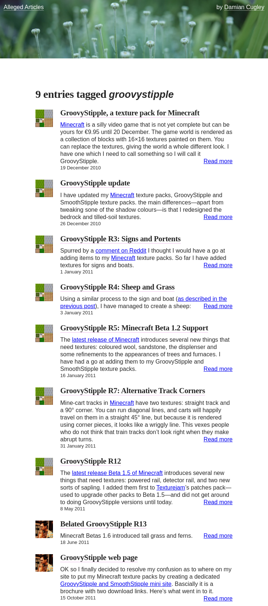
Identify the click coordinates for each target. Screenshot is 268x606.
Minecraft (72, 125)
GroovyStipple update (95, 183)
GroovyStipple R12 (90, 461)
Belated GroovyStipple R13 (103, 523)
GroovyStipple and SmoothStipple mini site (116, 584)
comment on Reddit (120, 251)
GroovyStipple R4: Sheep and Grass (117, 287)
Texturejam (170, 487)
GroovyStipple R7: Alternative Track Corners (132, 390)
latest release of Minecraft (105, 340)
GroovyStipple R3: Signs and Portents (120, 238)
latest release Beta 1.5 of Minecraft (117, 473)
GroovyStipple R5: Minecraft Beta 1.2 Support (134, 327)
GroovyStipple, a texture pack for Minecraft (129, 112)
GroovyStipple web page (99, 557)
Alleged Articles (24, 7)
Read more (218, 161)
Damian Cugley (244, 7)
